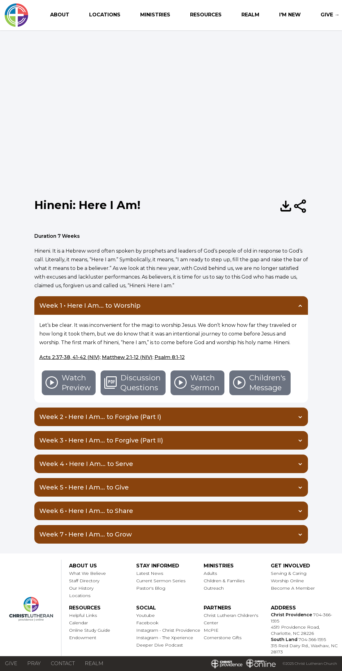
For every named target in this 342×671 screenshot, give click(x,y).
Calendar (78, 623)
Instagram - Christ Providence (168, 630)
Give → (330, 15)
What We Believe (87, 573)
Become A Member (293, 588)
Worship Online (287, 580)
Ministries (155, 15)
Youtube (145, 615)
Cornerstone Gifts (222, 637)
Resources (206, 15)
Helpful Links (83, 615)
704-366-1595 (312, 639)
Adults (210, 573)
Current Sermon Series (160, 580)
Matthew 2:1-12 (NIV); (127, 357)
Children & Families (224, 580)
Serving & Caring (288, 573)
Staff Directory (84, 580)
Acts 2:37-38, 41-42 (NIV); (70, 357)
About (59, 15)
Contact (63, 663)
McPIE (211, 630)
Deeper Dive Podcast (159, 645)
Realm (250, 15)
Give (11, 663)
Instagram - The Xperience (164, 637)
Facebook (147, 623)
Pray (34, 663)
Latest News (149, 573)
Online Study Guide (89, 630)
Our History (81, 588)
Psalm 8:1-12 (169, 357)
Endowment (82, 637)
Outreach (214, 588)
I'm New (290, 15)
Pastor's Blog (150, 588)
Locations (104, 15)
